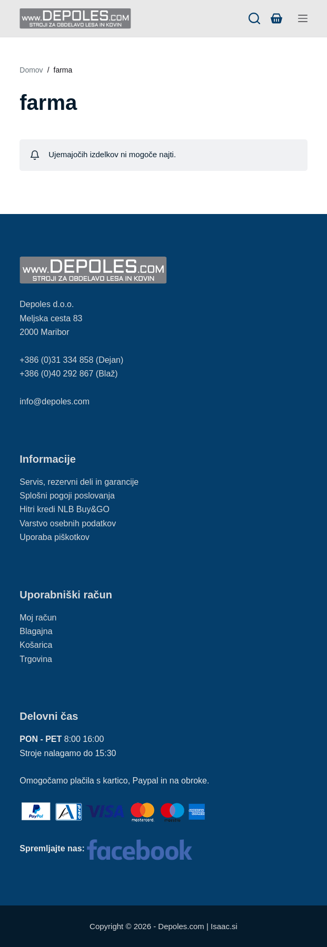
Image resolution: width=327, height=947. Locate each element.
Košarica (35, 644)
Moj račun (37, 617)
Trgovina (35, 659)
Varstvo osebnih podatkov (67, 523)
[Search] (254, 18)
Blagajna (35, 631)
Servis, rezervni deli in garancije (78, 481)
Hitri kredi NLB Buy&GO (64, 509)
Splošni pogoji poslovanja (67, 495)
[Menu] (303, 18)
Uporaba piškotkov (54, 537)
